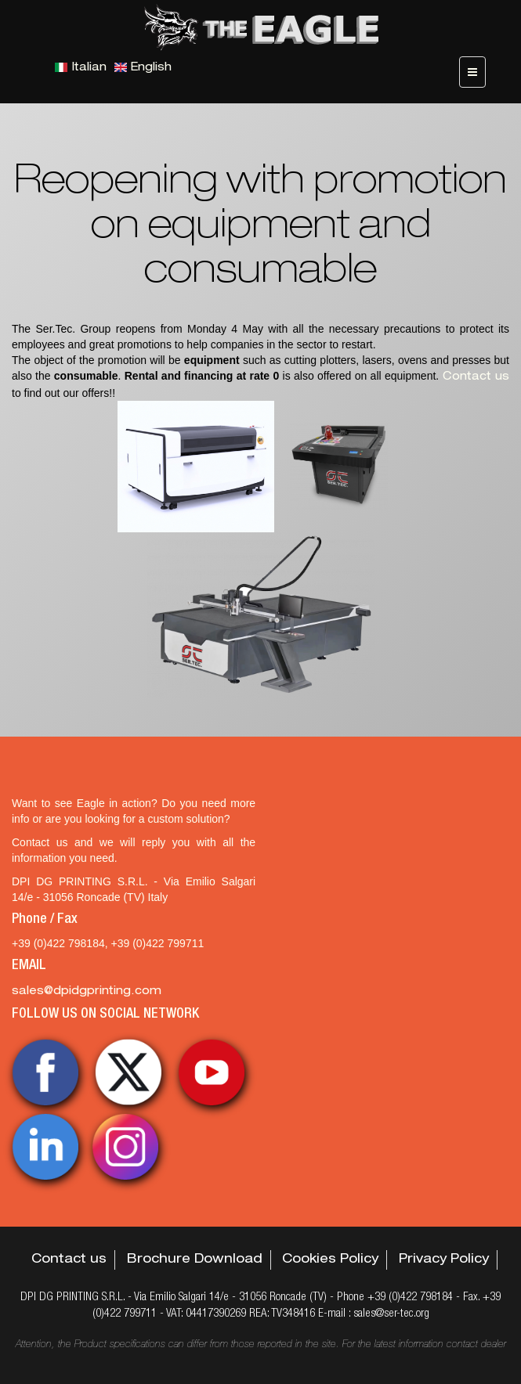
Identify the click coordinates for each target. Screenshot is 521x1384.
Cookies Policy (330, 1260)
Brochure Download (194, 1260)
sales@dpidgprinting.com (86, 991)
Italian (81, 68)
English (143, 68)
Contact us (476, 377)
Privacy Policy (444, 1260)
